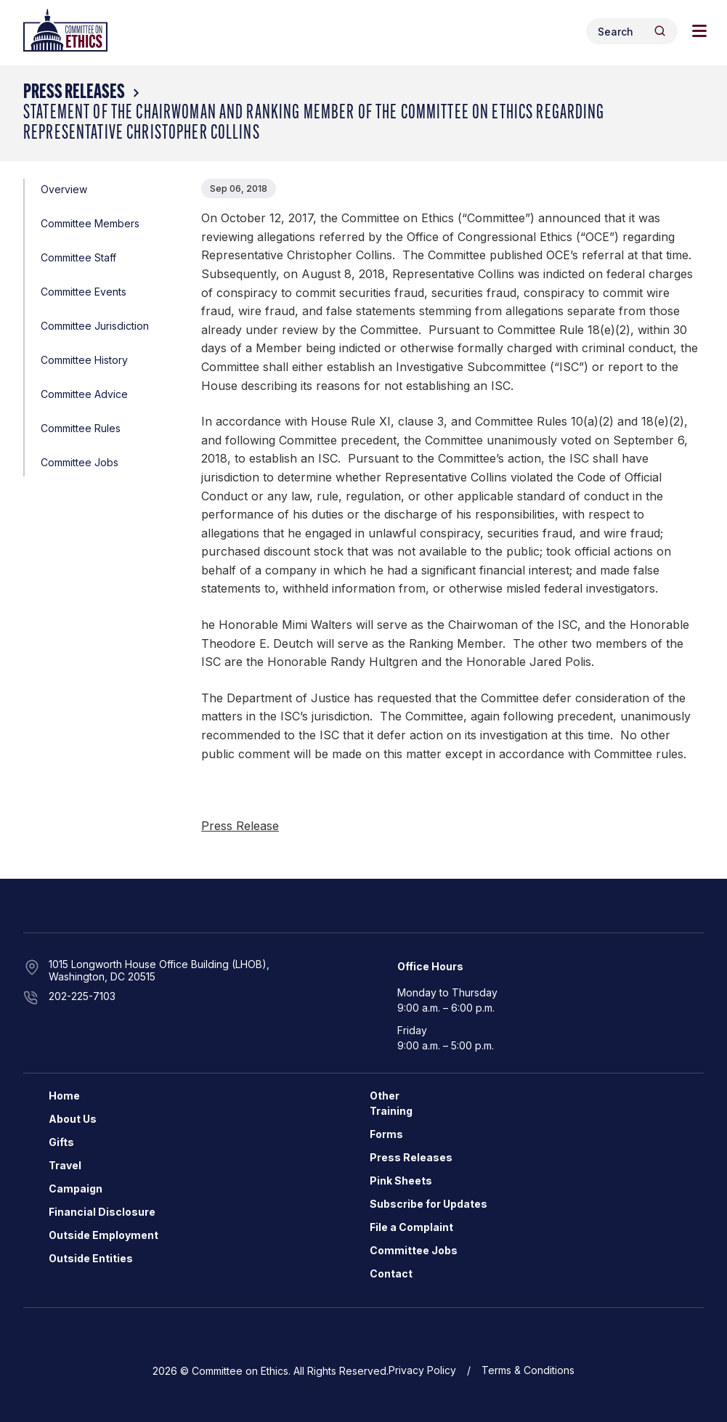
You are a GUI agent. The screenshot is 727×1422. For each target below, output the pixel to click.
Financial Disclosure (102, 1212)
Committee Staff (78, 257)
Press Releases (74, 93)
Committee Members (90, 223)
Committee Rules (81, 428)
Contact (391, 1273)
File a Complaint (411, 1227)
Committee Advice (84, 394)
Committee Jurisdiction (95, 326)
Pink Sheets (401, 1180)
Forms (386, 1134)
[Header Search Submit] (659, 30)
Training (391, 1111)
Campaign (75, 1188)
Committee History (84, 360)
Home (64, 1095)
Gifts (61, 1142)
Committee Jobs (79, 462)
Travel (65, 1165)
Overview (64, 189)
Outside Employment (103, 1235)
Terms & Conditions (528, 1370)
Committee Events (83, 291)
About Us (73, 1119)
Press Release (240, 825)
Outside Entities (91, 1258)
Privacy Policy (422, 1370)
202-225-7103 (82, 996)
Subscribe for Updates (428, 1204)
